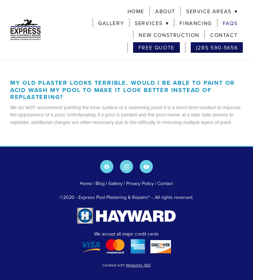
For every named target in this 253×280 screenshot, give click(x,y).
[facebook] (106, 166)
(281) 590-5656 (217, 47)
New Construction (169, 35)
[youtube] (146, 166)
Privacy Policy (140, 183)
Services (152, 23)
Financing (195, 23)
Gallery (111, 23)
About (165, 11)
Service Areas (212, 11)
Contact (224, 35)
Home (135, 11)
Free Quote (156, 47)
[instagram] (126, 166)
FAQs (230, 23)
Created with (126, 265)
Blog (100, 183)
